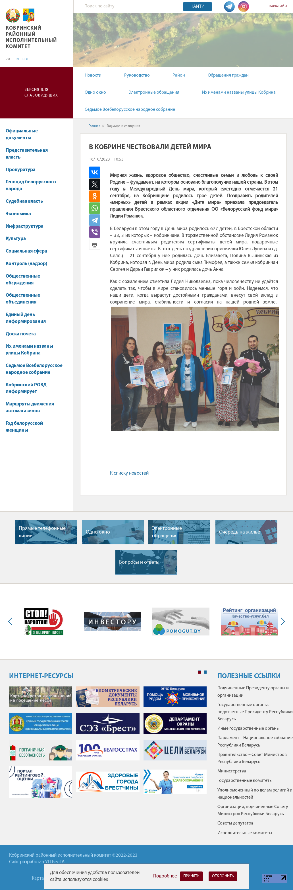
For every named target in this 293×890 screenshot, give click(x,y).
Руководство (137, 75)
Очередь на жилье (239, 532)
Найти (197, 6)
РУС (8, 59)
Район (179, 75)
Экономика (21, 214)
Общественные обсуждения (23, 280)
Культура (18, 238)
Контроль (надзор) (29, 263)
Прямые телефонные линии (42, 532)
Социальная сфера (29, 251)
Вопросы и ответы (139, 562)
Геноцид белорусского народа (31, 185)
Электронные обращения (154, 92)
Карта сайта (278, 6)
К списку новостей (129, 473)
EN (17, 59)
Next (281, 621)
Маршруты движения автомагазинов (30, 407)
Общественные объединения (23, 299)
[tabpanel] (108, 744)
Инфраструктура (27, 226)
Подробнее (165, 876)
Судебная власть (24, 201)
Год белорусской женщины (24, 427)
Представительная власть (27, 154)
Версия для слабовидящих (41, 93)
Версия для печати (94, 244)
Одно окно (95, 92)
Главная (94, 126)
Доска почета (21, 334)
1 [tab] (199, 672)
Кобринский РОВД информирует (26, 388)
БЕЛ (25, 59)
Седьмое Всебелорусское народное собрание (130, 109)
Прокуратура (23, 169)
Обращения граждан (228, 75)
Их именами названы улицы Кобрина (239, 92)
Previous (11, 621)
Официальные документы (22, 134)
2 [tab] (205, 672)
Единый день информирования (26, 318)
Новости (93, 75)
